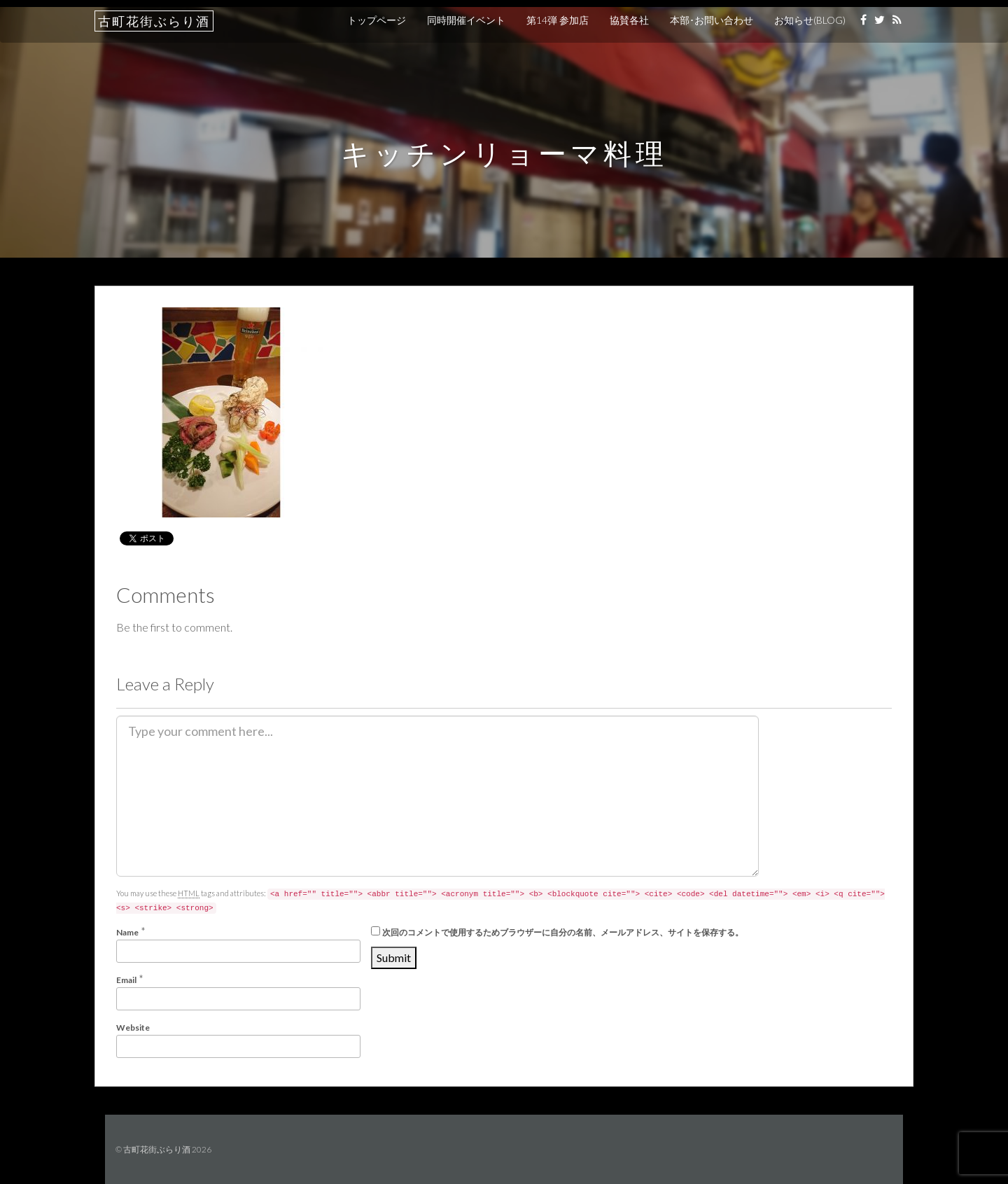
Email (126, 980)
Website (133, 1027)
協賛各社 (629, 20)
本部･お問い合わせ (711, 20)
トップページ (376, 20)
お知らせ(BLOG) (810, 20)
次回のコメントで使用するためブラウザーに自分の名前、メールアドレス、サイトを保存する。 (562, 932)
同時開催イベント (466, 20)
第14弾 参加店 (557, 20)
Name (127, 932)
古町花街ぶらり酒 (154, 21)
